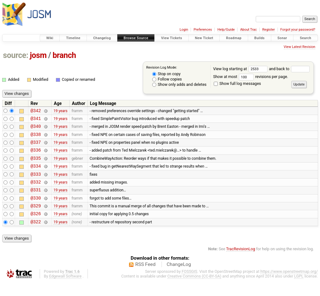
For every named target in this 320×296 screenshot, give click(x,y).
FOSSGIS (189, 285)
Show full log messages (237, 83)
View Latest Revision (299, 47)
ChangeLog (179, 278)
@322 (36, 236)
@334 (36, 173)
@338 (36, 138)
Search (305, 38)
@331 (36, 200)
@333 (36, 182)
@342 (36, 111)
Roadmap (234, 38)
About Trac (248, 30)
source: (15, 55)
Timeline (73, 38)
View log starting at (241, 68)
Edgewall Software (65, 290)
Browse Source (136, 38)
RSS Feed (145, 278)
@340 (36, 129)
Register (268, 30)
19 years (60, 111)
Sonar (282, 38)
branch (64, 55)
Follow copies (167, 79)
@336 (36, 155)
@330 (36, 209)
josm (38, 55)
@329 (36, 218)
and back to (289, 68)
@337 (36, 147)
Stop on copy (166, 73)
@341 (36, 120)
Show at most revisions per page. (250, 76)
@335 (36, 165)
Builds (259, 38)
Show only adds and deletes (179, 84)
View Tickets (171, 38)
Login (184, 30)
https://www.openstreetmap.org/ (289, 285)
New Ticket (204, 38)
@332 (36, 191)
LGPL (298, 290)
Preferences (202, 30)
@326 (36, 227)
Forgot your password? (297, 30)
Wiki (49, 38)
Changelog (102, 38)
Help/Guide (226, 30)
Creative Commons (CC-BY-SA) (195, 290)
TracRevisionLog (240, 263)
